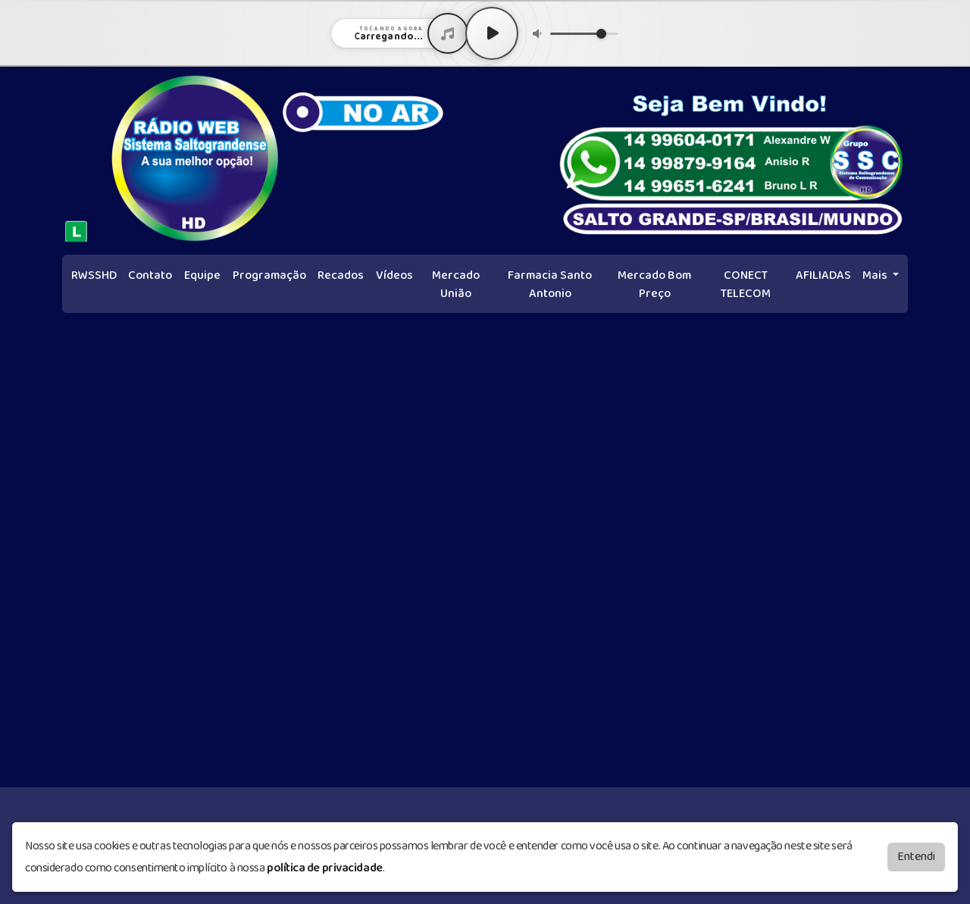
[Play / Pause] (491, 33)
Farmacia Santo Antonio (550, 284)
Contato (150, 275)
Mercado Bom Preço (654, 284)
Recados (341, 275)
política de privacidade (325, 864)
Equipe (202, 275)
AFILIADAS (823, 275)
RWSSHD (94, 275)
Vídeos (394, 275)
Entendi (916, 852)
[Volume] (584, 34)
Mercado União (456, 284)
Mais (876, 275)
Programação (269, 275)
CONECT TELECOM (746, 284)
